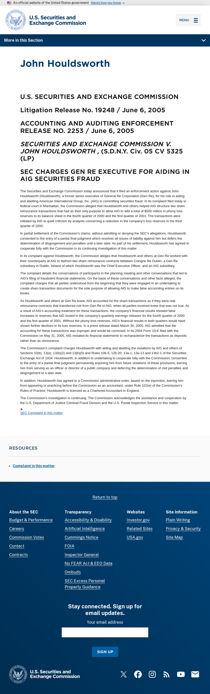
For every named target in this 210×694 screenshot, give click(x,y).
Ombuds (73, 572)
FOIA (69, 546)
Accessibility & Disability (88, 520)
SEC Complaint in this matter (41, 413)
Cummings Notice (81, 537)
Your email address (105, 622)
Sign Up (105, 652)
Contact (16, 546)
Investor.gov (138, 520)
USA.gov (135, 537)
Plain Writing (178, 520)
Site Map (174, 537)
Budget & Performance (31, 520)
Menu (188, 20)
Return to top (105, 497)
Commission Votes (26, 537)
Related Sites (140, 528)
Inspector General (82, 554)
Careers (16, 528)
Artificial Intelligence (85, 528)
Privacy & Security (183, 528)
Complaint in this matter (34, 466)
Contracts (18, 554)
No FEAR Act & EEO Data (88, 563)
